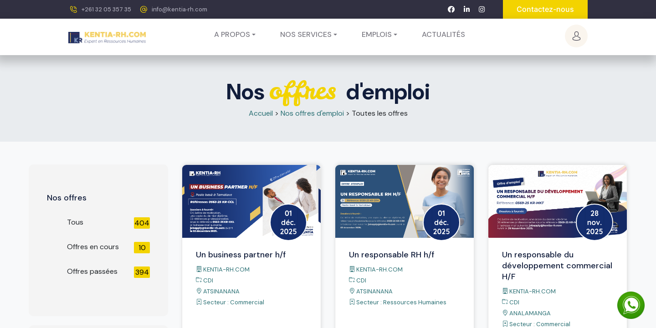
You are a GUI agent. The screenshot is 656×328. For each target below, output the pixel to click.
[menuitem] (443, 34)
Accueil (261, 113)
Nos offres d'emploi (312, 113)
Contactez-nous (545, 9)
